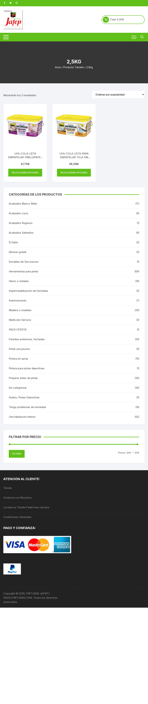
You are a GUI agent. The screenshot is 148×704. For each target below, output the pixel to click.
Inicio (58, 67)
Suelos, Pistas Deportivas (24, 397)
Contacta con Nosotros (17, 497)
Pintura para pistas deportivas (26, 368)
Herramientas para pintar (23, 271)
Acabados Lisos (18, 213)
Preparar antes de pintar (23, 378)
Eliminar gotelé (17, 252)
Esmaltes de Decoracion (23, 261)
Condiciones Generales (17, 517)
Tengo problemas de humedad (27, 407)
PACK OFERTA (18, 329)
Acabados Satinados (21, 232)
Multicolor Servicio (20, 320)
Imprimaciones (18, 300)
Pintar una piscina (19, 349)
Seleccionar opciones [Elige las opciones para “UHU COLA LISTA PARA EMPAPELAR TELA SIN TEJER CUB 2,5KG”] (73, 172)
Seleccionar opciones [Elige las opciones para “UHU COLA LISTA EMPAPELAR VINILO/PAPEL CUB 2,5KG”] (25, 172)
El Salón (13, 242)
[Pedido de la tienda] (118, 94)
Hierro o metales (19, 281)
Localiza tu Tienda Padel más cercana (26, 507)
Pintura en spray (18, 358)
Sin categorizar (18, 387)
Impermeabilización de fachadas (28, 290)
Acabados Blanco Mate (23, 203)
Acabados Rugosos (21, 223)
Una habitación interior (22, 416)
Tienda (7, 488)
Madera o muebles (20, 310)
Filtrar (16, 453)
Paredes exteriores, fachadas (27, 339)
